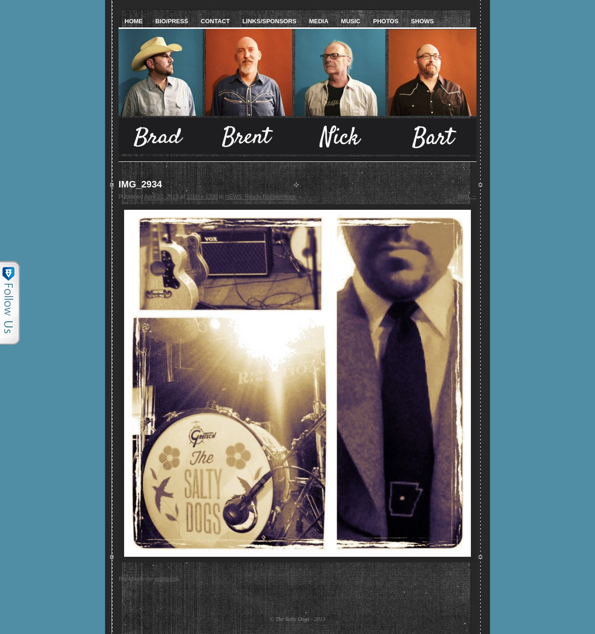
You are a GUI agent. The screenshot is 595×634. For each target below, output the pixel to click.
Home (134, 21)
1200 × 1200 (202, 197)
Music (351, 21)
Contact (215, 21)
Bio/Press (171, 21)
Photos (385, 21)
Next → (467, 196)
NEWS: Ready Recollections (260, 197)
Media (319, 21)
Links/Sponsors (269, 21)
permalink (166, 578)
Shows (422, 21)
